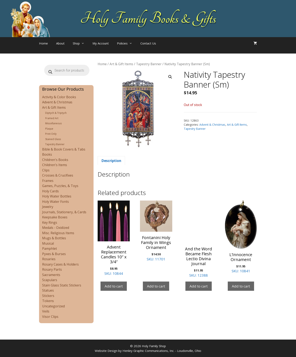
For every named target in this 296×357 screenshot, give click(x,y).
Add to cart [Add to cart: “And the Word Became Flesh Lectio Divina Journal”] (199, 286)
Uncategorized (53, 306)
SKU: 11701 (156, 231)
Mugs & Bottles (54, 238)
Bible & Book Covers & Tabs (63, 149)
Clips (46, 170)
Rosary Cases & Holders (60, 264)
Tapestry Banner (149, 64)
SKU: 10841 (241, 237)
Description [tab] (111, 160)
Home (43, 43)
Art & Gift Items (121, 64)
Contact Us (148, 43)
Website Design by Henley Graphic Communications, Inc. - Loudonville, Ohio (148, 351)
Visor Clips (50, 316)
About (60, 43)
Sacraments (51, 275)
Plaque (49, 128)
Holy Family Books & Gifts (148, 18)
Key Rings (49, 222)
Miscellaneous (53, 123)
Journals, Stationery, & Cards (64, 212)
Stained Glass (53, 139)
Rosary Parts (52, 269)
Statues (48, 290)
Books (47, 154)
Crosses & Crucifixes (57, 175)
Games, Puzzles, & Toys (60, 186)
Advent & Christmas (212, 125)
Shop (80, 43)
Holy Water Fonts (55, 201)
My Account (100, 43)
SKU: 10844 (114, 238)
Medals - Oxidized (55, 227)
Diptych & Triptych (56, 113)
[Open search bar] (168, 47)
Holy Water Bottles (56, 196)
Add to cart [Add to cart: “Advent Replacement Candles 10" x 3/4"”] (114, 286)
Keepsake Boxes (54, 217)
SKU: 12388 (199, 239)
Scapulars (49, 280)
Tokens (48, 301)
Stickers (48, 295)
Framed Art (51, 118)
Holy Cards (50, 191)
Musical (48, 243)
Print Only (51, 134)
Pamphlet (49, 248)
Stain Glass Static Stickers (61, 285)
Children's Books (55, 159)
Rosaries (49, 259)
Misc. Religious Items (58, 233)
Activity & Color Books (59, 97)
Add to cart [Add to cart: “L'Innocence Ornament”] (241, 286)
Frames (47, 180)
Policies (126, 43)
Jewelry (47, 206)
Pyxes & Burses (54, 254)
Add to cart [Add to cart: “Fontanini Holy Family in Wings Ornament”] (156, 286)
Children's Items (54, 165)
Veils (45, 311)
